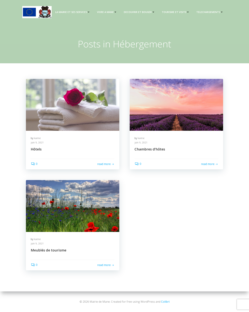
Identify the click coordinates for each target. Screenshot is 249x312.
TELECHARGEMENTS (209, 12)
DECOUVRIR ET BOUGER (139, 12)
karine (37, 138)
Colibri (165, 302)
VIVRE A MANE (107, 12)
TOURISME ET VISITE (175, 12)
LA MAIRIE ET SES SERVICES (72, 12)
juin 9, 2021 (37, 143)
